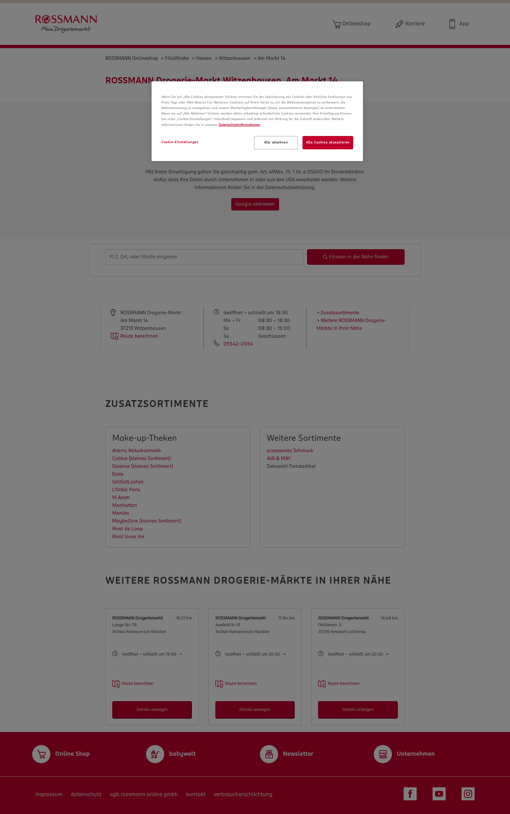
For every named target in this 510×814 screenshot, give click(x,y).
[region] (257, 121)
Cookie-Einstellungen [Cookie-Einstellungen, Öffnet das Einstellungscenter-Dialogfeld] (179, 142)
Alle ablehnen (276, 142)
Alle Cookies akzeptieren (328, 142)
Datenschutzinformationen (239, 125)
